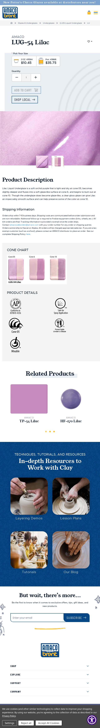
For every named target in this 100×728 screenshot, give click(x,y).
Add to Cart (23, 90)
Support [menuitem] (15, 683)
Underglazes (48, 23)
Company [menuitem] (15, 691)
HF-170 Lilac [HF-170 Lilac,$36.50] (71, 421)
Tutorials (29, 572)
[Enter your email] (37, 618)
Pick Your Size (20, 53)
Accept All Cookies (48, 723)
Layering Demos (29, 518)
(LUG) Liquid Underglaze (71, 23)
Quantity (16, 71)
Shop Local (22, 99)
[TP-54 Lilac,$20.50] (29, 399)
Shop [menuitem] (13, 665)
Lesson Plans (71, 518)
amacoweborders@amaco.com (24, 225)
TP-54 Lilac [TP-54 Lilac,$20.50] (29, 421)
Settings (9, 723)
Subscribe (74, 618)
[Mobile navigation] (96, 12)
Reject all (26, 723)
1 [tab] (46, 431)
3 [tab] (54, 431)
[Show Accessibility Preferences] (92, 720)
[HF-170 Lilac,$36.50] (71, 399)
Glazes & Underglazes (27, 23)
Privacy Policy (9, 715)
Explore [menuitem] (15, 674)
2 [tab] (50, 431)
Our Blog (71, 572)
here (28, 234)
